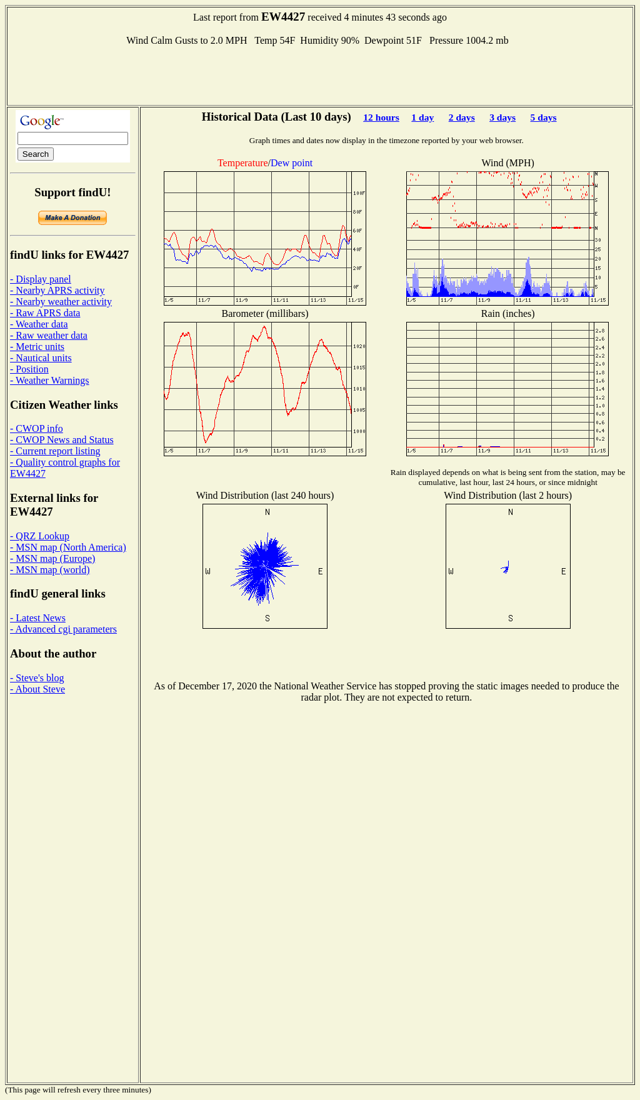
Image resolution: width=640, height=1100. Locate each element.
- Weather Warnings (49, 380)
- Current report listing (55, 451)
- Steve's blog (37, 677)
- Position (29, 369)
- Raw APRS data (45, 313)
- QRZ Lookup (39, 536)
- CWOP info (36, 428)
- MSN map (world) (50, 569)
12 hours (381, 117)
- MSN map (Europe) (52, 558)
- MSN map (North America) (68, 547)
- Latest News (38, 617)
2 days (462, 117)
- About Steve (37, 689)
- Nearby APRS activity (57, 290)
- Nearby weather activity (61, 301)
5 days (544, 117)
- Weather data (39, 324)
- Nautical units (41, 357)
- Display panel (40, 279)
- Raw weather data (49, 335)
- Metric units (37, 346)
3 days (502, 117)
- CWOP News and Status (62, 439)
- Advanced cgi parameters (63, 629)
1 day (422, 117)
